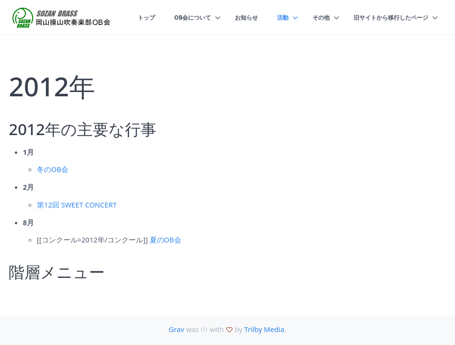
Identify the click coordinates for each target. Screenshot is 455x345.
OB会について (181, 17)
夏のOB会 (165, 239)
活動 (274, 17)
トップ (132, 17)
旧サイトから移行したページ (387, 17)
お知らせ (236, 17)
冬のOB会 (52, 169)
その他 (314, 17)
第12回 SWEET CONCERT (77, 204)
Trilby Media (264, 329)
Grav (176, 329)
